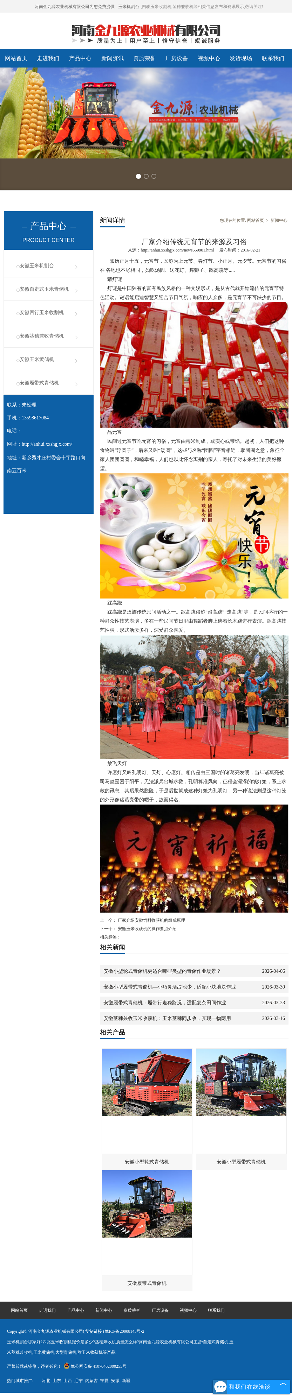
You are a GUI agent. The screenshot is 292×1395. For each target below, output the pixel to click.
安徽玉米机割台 (37, 265)
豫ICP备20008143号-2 (124, 1331)
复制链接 (93, 1331)
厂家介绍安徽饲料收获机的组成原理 (151, 920)
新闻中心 (279, 220)
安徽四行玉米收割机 (42, 312)
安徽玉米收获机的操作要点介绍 (147, 928)
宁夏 (104, 1380)
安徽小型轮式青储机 (147, 1161)
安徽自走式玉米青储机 (44, 289)
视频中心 (209, 58)
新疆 (126, 1380)
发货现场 (241, 58)
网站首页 (16, 58)
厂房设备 (176, 58)
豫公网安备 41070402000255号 (95, 1366)
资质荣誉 (144, 58)
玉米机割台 (128, 6)
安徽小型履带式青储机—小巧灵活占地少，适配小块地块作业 (169, 987)
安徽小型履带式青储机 (241, 1161)
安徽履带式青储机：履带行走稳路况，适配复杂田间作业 (164, 1002)
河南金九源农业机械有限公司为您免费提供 (75, 6)
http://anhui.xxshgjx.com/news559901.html (177, 250)
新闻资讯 (112, 58)
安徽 (115, 1380)
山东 (57, 1380)
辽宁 (78, 1380)
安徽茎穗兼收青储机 (42, 336)
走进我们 (48, 58)
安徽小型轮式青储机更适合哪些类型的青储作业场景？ (162, 971)
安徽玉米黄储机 (37, 359)
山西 (67, 1380)
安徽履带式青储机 (39, 382)
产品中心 (80, 58)
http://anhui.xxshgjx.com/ (47, 444)
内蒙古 (91, 1380)
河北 (46, 1380)
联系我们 (273, 58)
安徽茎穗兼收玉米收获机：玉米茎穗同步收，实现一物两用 (167, 1018)
